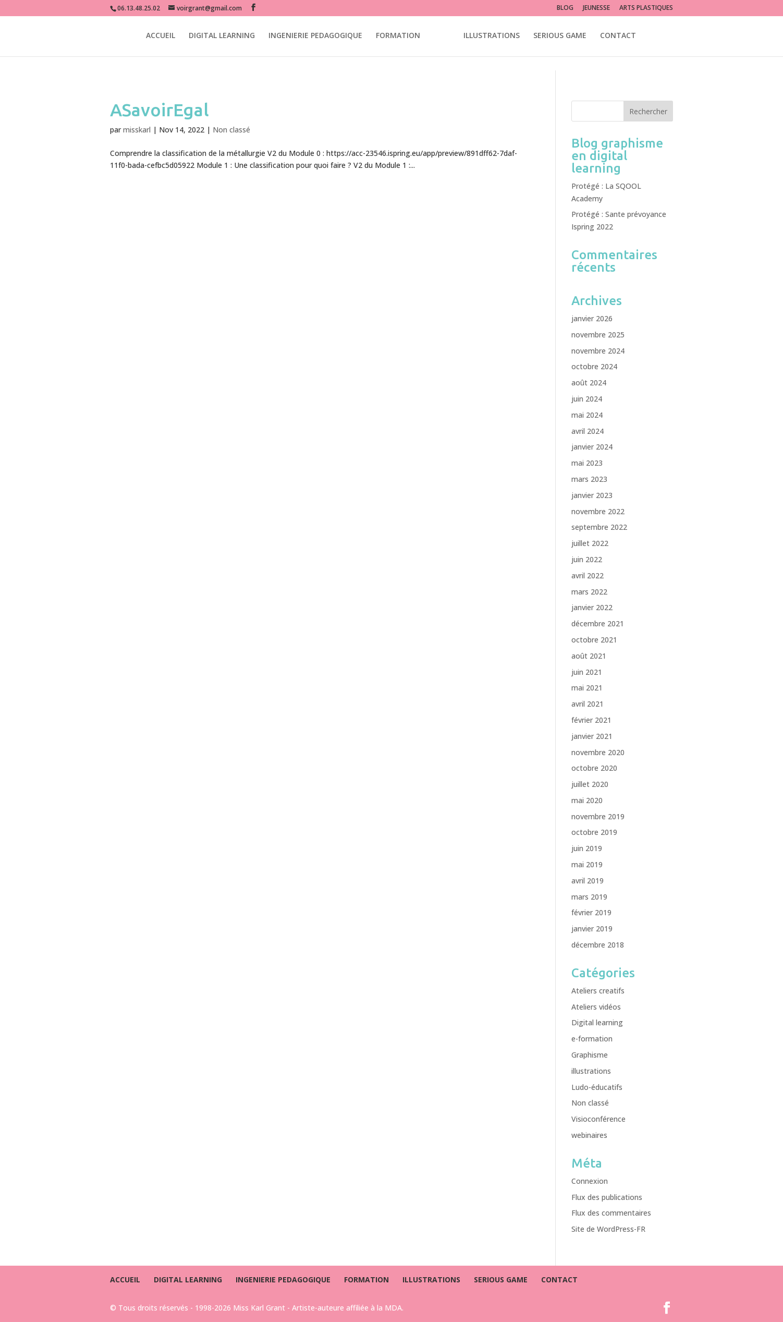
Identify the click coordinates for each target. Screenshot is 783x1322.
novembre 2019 (598, 816)
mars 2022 (589, 592)
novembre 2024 (598, 351)
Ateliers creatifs (598, 991)
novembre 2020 (598, 752)
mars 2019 (589, 897)
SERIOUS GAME (559, 37)
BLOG (565, 8)
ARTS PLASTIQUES (646, 8)
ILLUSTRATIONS (491, 37)
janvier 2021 (592, 736)
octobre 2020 (594, 768)
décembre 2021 (597, 623)
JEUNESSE (596, 8)
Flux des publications (606, 1197)
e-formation (592, 1039)
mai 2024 (587, 415)
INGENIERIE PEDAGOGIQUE (315, 37)
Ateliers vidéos (596, 1007)
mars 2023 (589, 479)
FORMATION (398, 37)
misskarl (137, 130)
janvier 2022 (592, 607)
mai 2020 (587, 800)
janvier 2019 (592, 928)
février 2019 (591, 912)
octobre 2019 (594, 832)
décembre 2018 (597, 945)
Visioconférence (598, 1119)
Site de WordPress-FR (608, 1229)
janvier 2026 (592, 318)
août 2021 (588, 656)
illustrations (591, 1071)
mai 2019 (587, 864)
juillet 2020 (589, 784)
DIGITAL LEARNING (222, 37)
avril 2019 (587, 881)
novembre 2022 (598, 511)
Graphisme (589, 1055)
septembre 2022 (599, 527)
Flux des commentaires (611, 1213)
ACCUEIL (160, 37)
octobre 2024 (594, 366)
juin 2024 (586, 399)
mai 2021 (587, 688)
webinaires (589, 1135)
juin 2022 (586, 559)
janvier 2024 (592, 447)
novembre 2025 (598, 334)
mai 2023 (587, 463)
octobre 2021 (594, 640)
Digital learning (597, 1022)
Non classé (231, 130)
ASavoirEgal (159, 109)
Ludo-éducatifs (596, 1087)
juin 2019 (586, 848)
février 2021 (591, 720)
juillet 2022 (589, 543)
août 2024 (588, 382)
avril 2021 (587, 704)
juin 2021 (586, 672)
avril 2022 (587, 575)
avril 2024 (587, 431)
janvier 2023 (592, 495)
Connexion (589, 1181)
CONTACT (618, 37)
